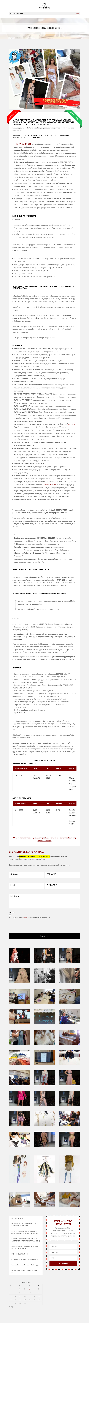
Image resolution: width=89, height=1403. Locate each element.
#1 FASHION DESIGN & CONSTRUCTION (24, 1259)
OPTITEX (71, 424)
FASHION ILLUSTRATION (19, 1254)
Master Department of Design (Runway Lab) (24, 1271)
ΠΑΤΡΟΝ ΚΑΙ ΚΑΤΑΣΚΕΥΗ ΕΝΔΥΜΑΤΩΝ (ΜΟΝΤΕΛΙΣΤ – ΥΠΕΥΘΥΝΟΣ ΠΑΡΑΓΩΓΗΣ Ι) (25, 1232)
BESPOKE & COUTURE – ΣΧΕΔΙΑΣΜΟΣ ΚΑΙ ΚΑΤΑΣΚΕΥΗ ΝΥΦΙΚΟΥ (24, 1247)
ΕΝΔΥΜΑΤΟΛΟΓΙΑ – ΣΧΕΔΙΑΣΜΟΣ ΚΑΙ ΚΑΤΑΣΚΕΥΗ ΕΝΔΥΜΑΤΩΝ (23, 1225)
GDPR (12, 912)
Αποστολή (44, 936)
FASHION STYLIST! (17, 1218)
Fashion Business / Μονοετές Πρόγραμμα (25, 1265)
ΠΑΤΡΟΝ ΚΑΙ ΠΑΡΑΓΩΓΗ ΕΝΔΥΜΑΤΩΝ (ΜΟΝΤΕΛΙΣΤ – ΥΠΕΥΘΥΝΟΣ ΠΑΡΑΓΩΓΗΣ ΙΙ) (25, 1240)
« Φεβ (11, 1306)
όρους (24, 917)
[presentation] (26, 925)
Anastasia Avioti (50, 485)
